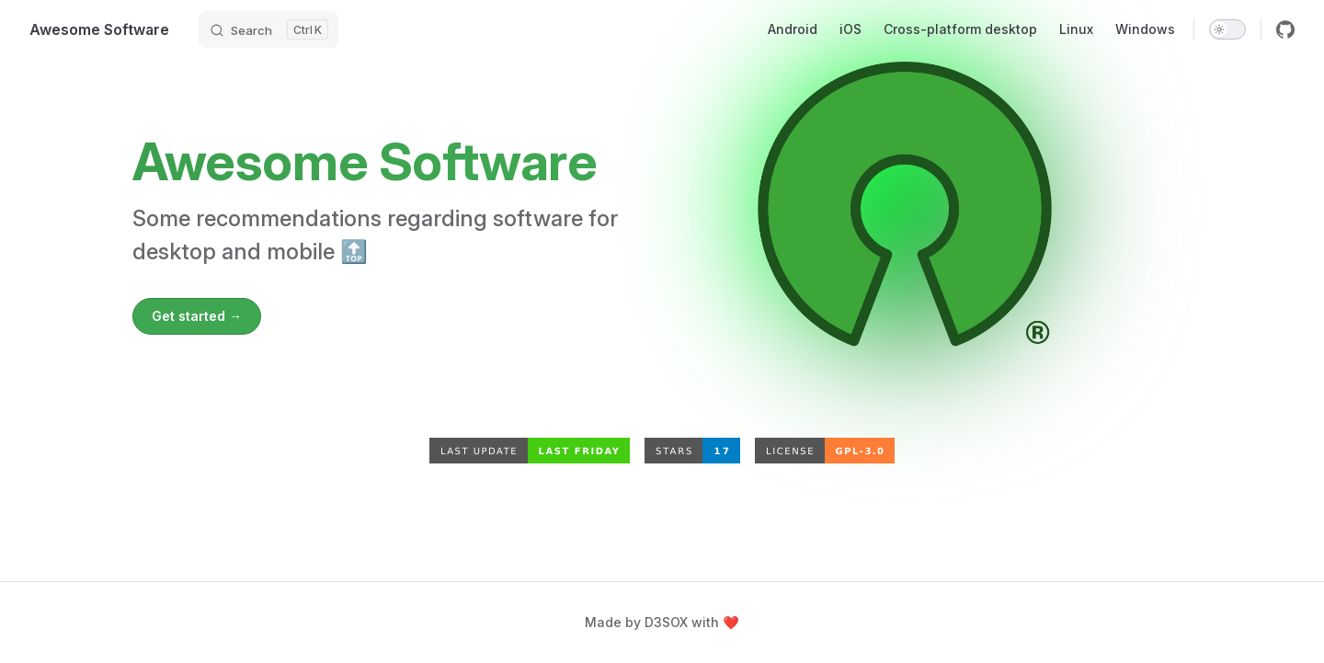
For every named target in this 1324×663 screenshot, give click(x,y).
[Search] (268, 29)
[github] (1285, 29)
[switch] (1227, 29)
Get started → (197, 316)
